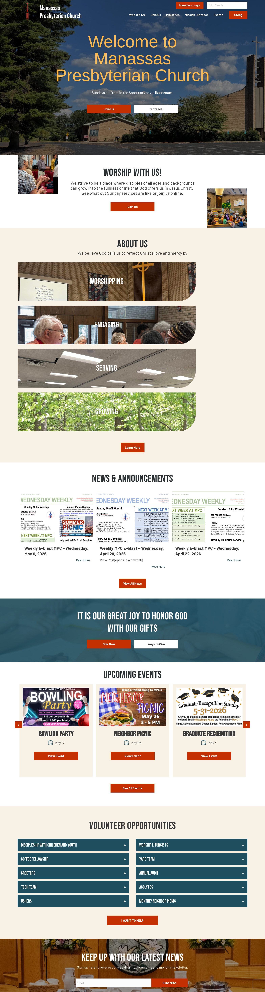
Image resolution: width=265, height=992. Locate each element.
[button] (73, 735)
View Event (56, 646)
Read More (83, 450)
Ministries (121, 930)
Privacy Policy (94, 983)
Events (119, 943)
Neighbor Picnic (132, 624)
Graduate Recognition (209, 624)
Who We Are (123, 918)
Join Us (120, 924)
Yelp (160, 918)
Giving (119, 950)
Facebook (163, 930)
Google (161, 924)
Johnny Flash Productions (232, 983)
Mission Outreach (126, 937)
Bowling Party (56, 624)
